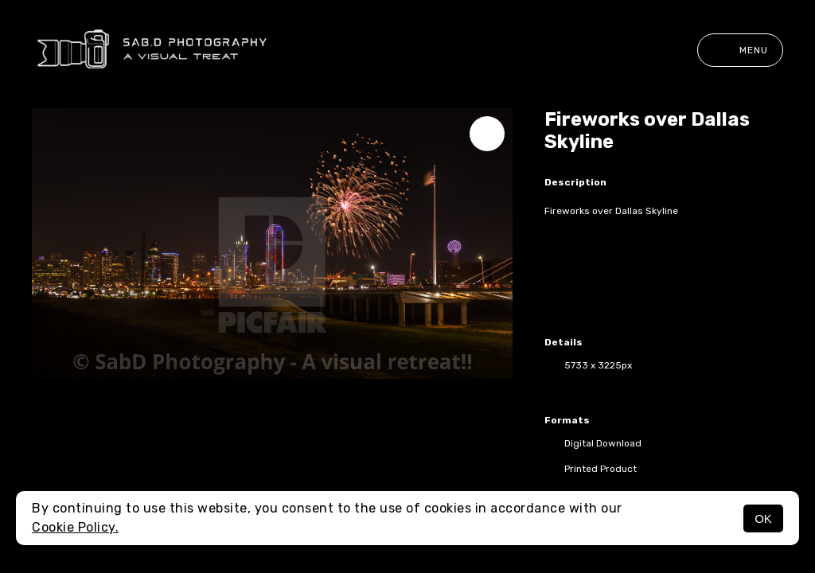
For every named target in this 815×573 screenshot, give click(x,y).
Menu (740, 50)
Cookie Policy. (75, 527)
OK (763, 518)
